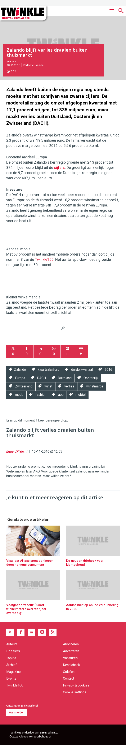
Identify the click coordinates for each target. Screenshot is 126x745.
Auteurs (12, 644)
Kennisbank (71, 665)
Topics (11, 658)
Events (11, 678)
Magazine (13, 672)
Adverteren (71, 651)
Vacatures (70, 658)
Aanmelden (16, 712)
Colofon (69, 672)
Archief (11, 665)
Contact (68, 678)
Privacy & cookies (76, 685)
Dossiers (13, 651)
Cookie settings (74, 692)
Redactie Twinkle (33, 65)
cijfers (59, 168)
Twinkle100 (44, 259)
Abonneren (71, 644)
